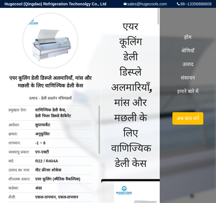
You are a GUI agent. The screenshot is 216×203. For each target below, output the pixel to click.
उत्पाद (33, 98)
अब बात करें (188, 118)
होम (188, 37)
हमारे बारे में (188, 91)
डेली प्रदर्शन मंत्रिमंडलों (56, 98)
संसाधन (188, 78)
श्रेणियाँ (187, 51)
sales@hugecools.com (147, 4)
